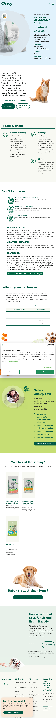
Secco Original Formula (20, 640)
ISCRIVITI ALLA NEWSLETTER (13, 712)
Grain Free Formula (19, 652)
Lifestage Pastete (19, 661)
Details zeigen (47, 367)
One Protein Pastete (20, 664)
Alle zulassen (45, 371)
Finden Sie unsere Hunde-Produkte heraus (28, 555)
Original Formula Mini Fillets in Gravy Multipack (34, 654)
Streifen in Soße (19, 676)
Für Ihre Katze (33, 637)
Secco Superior (32, 643)
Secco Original (32, 640)
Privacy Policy (41, 615)
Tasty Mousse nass (33, 668)
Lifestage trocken (19, 643)
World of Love (6, 637)
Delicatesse (31, 674)
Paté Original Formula (20, 659)
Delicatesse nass (33, 676)
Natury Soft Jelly (19, 678)
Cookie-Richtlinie (13, 361)
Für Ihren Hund (20, 637)
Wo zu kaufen (8, 106)
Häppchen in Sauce (33, 662)
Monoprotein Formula (20, 645)
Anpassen (28, 371)
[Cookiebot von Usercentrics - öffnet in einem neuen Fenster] (48, 345)
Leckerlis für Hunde (19, 683)
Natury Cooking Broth (34, 681)
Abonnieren (48, 603)
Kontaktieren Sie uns (23, 106)
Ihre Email (31, 602)
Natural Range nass (19, 681)
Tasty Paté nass (18, 673)
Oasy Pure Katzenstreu (34, 692)
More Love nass (33, 686)
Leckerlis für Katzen (33, 689)
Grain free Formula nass (21, 670)
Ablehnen (10, 371)
